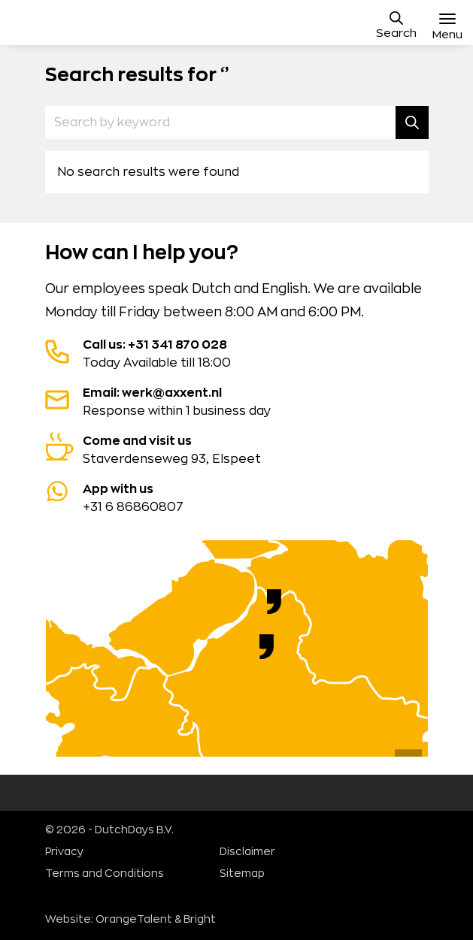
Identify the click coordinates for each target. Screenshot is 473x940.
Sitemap (242, 874)
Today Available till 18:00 (237, 352)
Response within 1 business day (237, 400)
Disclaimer (247, 852)
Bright (199, 919)
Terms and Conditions (104, 874)
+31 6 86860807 (237, 496)
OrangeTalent (134, 919)
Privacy (64, 852)
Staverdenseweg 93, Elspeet (237, 448)
